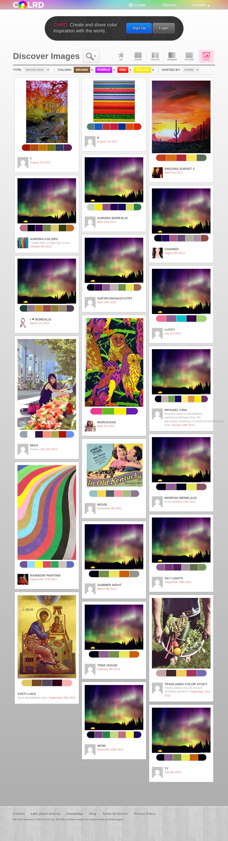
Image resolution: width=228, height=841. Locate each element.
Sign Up (139, 28)
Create (139, 5)
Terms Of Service (115, 814)
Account (199, 5)
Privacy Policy (144, 814)
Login (163, 28)
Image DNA (206, 56)
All (121, 56)
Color (138, 56)
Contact (19, 814)
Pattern (189, 56)
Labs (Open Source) (45, 814)
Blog (92, 814)
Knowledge (75, 814)
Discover (169, 5)
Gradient (172, 56)
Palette (155, 56)
